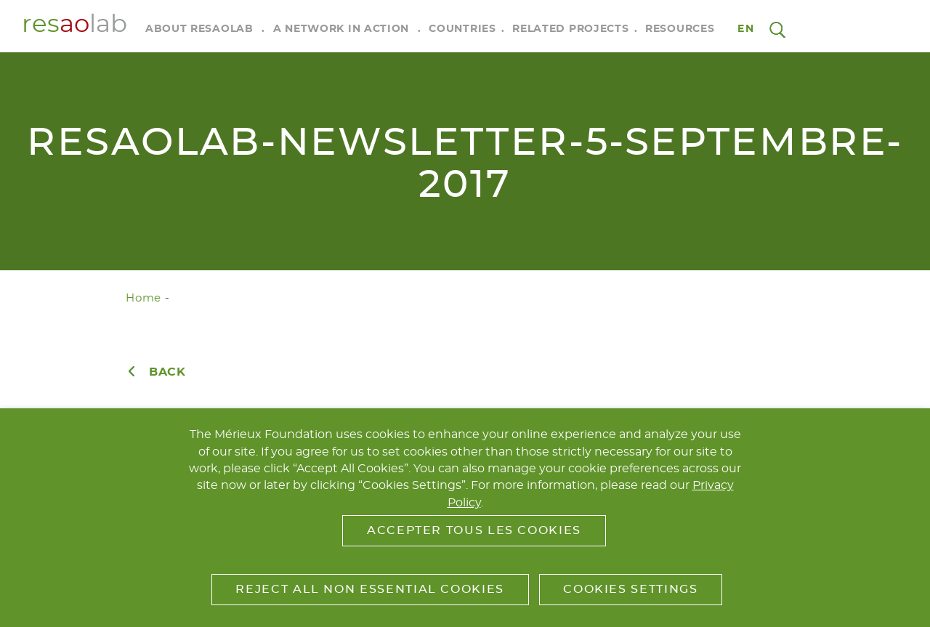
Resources (679, 29)
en (745, 29)
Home (143, 298)
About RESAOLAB (199, 29)
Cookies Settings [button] (630, 589)
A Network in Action (341, 29)
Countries (462, 29)
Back (167, 372)
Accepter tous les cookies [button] (474, 530)
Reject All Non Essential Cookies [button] (369, 589)
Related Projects (570, 29)
